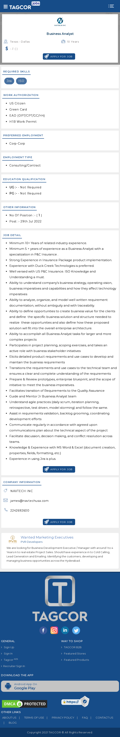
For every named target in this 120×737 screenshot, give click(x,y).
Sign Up (7, 647)
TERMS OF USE (30, 717)
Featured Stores (73, 653)
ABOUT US (8, 717)
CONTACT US (100, 717)
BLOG (9, 722)
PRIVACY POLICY (59, 717)
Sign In (7, 653)
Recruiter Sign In (13, 666)
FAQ (81, 717)
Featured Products (75, 659)
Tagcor (9, 659)
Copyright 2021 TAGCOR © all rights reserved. (60, 732)
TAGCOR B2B (71, 647)
